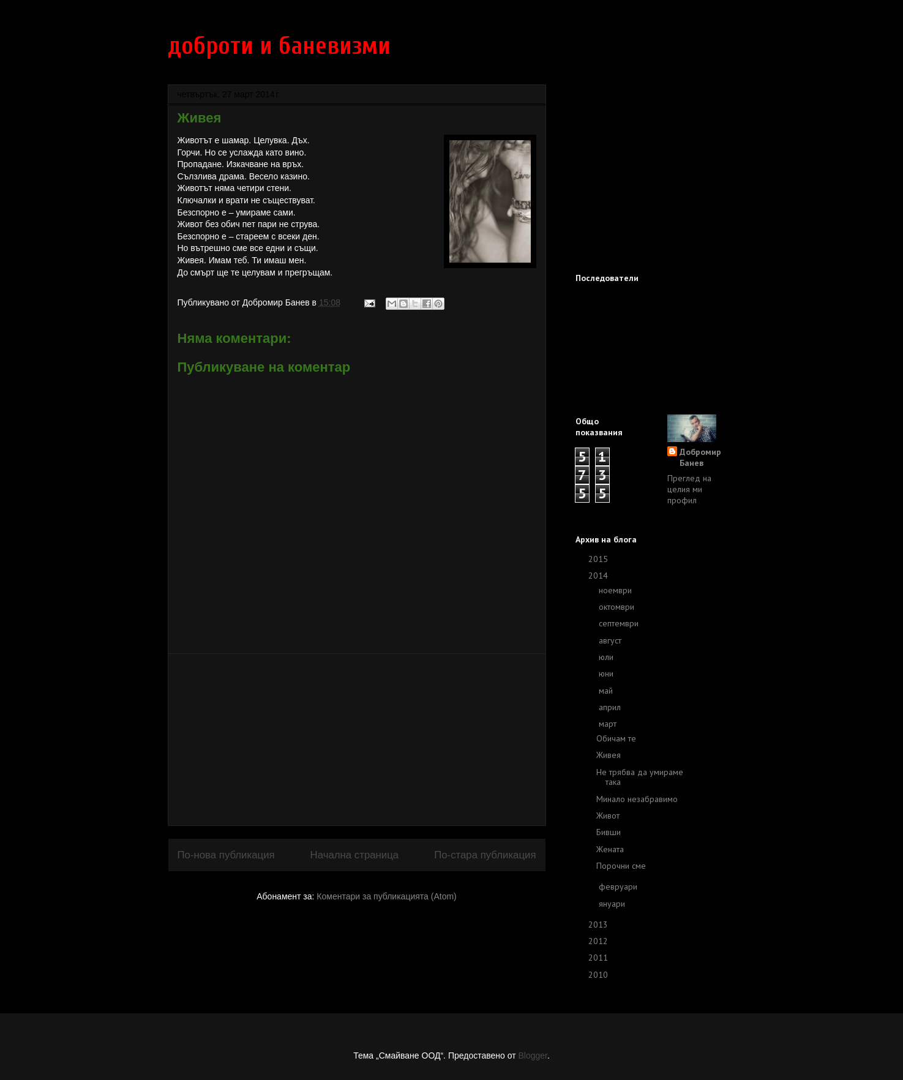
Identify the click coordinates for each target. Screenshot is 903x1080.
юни (607, 673)
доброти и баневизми (279, 46)
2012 (599, 941)
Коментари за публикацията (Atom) (386, 896)
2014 (599, 575)
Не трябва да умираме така (639, 777)
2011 (599, 957)
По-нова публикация (226, 855)
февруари (619, 886)
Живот (608, 815)
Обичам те (616, 738)
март (609, 723)
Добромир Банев (700, 457)
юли (607, 656)
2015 (599, 558)
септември (620, 623)
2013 (599, 924)
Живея (608, 754)
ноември (616, 590)
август (611, 640)
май (607, 690)
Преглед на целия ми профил (689, 489)
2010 (599, 974)
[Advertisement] (357, 739)
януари (613, 903)
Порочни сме (621, 865)
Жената (610, 849)
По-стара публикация (485, 855)
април (611, 707)
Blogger (532, 1055)
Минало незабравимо (637, 798)
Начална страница (354, 855)
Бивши (608, 832)
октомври (618, 606)
